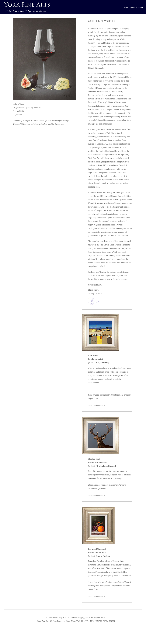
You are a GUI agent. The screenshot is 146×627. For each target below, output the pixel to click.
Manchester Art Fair (107, 137)
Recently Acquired (103, 259)
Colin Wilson (115, 245)
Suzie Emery (107, 252)
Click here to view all (97, 406)
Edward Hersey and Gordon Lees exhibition (112, 196)
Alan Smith (93, 252)
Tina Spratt (104, 245)
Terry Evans (126, 248)
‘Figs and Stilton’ (103, 43)
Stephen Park (114, 248)
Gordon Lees (102, 248)
